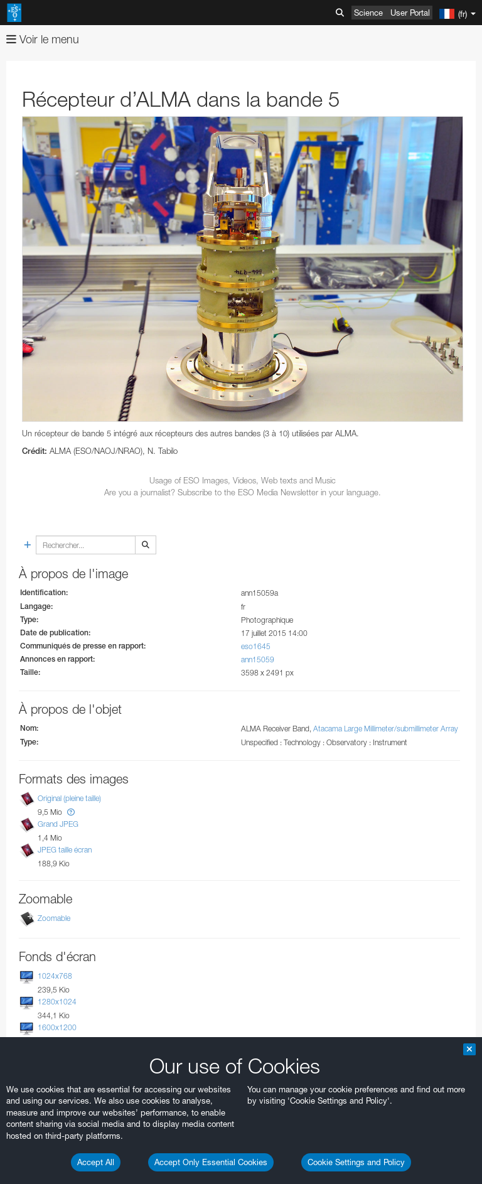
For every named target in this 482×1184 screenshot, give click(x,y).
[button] (71, 812)
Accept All (95, 1162)
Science (368, 13)
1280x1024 (57, 1001)
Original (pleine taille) (69, 798)
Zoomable (54, 918)
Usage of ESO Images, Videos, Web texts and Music (242, 480)
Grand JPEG (58, 824)
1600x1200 (57, 1028)
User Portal (410, 13)
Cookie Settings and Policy (356, 1162)
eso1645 (255, 646)
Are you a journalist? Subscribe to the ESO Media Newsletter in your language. (242, 492)
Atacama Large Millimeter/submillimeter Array (385, 728)
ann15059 (257, 659)
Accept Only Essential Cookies (210, 1162)
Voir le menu (42, 39)
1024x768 (55, 976)
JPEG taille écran (65, 849)
